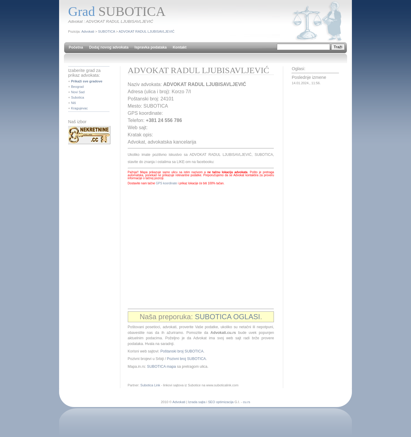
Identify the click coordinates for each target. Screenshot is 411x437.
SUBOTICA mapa (161, 366)
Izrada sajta (197, 402)
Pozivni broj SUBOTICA (186, 359)
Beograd (77, 86)
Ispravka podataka (150, 47)
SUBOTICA (106, 31)
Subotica (77, 97)
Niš (73, 103)
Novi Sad (78, 92)
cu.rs (246, 402)
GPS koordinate (166, 183)
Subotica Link (150, 385)
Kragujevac (79, 108)
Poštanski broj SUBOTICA (181, 351)
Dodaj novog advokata (108, 47)
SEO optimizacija (220, 402)
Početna (76, 47)
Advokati (87, 31)
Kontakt (180, 47)
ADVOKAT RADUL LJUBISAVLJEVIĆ (147, 31)
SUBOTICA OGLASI (227, 317)
